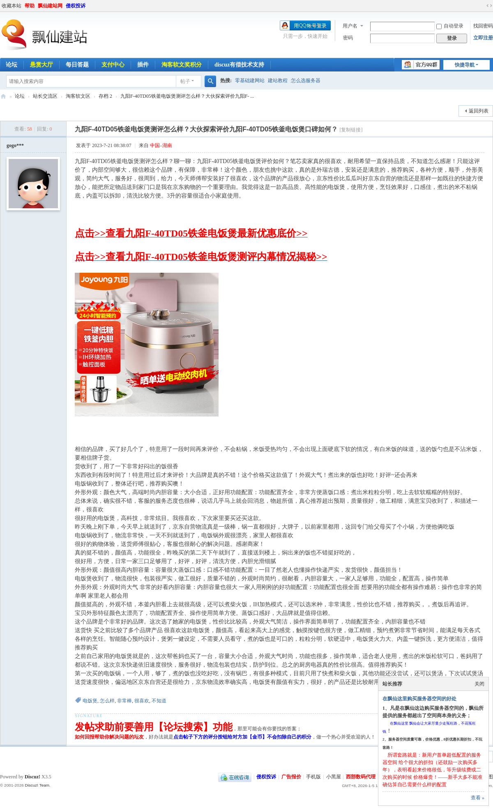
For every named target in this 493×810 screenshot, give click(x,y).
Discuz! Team (37, 785)
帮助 (30, 6)
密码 (348, 38)
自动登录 (449, 26)
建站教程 (278, 80)
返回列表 (478, 111)
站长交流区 (45, 96)
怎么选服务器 (305, 80)
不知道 (159, 701)
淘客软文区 (78, 96)
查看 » (477, 798)
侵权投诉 (75, 6)
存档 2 (105, 96)
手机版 (313, 777)
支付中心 (112, 65)
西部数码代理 (361, 777)
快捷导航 (465, 65)
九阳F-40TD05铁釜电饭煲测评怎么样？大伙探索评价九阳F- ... (187, 96)
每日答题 (77, 65)
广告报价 (291, 777)
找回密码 (483, 26)
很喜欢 (141, 701)
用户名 (350, 26)
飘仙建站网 (50, 6)
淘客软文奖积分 (181, 65)
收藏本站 (11, 6)
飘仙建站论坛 (3, 96)
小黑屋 (333, 777)
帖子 (185, 81)
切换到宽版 (489, 5)
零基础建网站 (250, 80)
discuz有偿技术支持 (239, 65)
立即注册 (483, 38)
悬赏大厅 (41, 65)
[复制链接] (351, 130)
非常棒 (124, 701)
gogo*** (15, 145)
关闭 (479, 684)
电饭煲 (90, 701)
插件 (143, 65)
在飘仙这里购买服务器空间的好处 (419, 699)
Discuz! (32, 777)
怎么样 (107, 701)
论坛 (20, 96)
